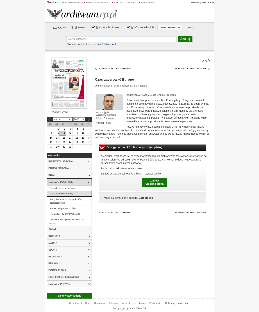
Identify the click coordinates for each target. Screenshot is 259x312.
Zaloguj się (128, 197)
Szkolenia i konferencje (70, 3)
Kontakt (142, 303)
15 (57, 138)
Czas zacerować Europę (61, 193)
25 (76, 142)
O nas (88, 303)
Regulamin (99, 303)
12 (83, 133)
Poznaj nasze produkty (98, 3)
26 (83, 142)
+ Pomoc (189, 28)
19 (83, 138)
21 (51, 142)
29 (57, 147)
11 (76, 133)
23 (64, 142)
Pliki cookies (155, 303)
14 (51, 138)
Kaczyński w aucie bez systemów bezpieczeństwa (65, 201)
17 (70, 138)
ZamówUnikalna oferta (154, 182)
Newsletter (147, 3)
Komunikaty (132, 3)
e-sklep (118, 3)
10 (70, 133)
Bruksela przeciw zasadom (62, 188)
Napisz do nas (128, 303)
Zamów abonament (69, 295)
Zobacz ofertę (110, 44)
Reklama (113, 303)
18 (76, 138)
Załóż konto (208, 2)
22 (57, 142)
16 (64, 138)
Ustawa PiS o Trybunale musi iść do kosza (67, 221)
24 (70, 142)
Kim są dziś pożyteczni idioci (63, 208)
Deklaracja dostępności (177, 303)
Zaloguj (195, 2)
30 (64, 147)
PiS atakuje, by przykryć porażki (65, 214)
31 (70, 147)
